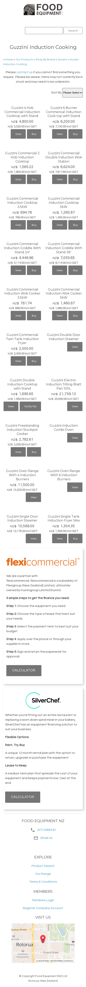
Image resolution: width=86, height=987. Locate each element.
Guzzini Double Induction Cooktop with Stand (22, 384)
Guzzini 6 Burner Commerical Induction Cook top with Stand (63, 112)
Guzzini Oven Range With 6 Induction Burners (63, 475)
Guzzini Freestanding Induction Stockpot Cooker (22, 430)
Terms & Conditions (43, 881)
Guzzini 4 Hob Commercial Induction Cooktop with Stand (22, 112)
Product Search (43, 865)
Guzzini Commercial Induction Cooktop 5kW (64, 203)
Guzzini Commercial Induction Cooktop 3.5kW (22, 203)
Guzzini (62, 59)
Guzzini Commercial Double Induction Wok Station (63, 157)
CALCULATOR (23, 670)
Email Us (43, 837)
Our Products (24, 59)
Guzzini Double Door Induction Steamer (63, 337)
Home (9, 59)
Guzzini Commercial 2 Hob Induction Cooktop (22, 157)
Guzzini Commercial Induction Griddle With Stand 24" (22, 248)
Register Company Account (43, 908)
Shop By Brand (45, 59)
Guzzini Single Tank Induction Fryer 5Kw (64, 518)
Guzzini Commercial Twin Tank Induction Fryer (22, 339)
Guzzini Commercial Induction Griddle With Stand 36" (63, 248)
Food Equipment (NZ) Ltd (51, 976)
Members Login (43, 900)
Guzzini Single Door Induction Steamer (22, 518)
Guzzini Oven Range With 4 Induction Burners (22, 475)
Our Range (43, 873)
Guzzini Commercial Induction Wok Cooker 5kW (64, 294)
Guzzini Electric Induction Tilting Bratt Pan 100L (63, 384)
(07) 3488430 (46, 829)
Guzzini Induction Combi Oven (64, 428)
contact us (24, 72)
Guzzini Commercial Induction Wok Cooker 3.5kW (22, 294)
